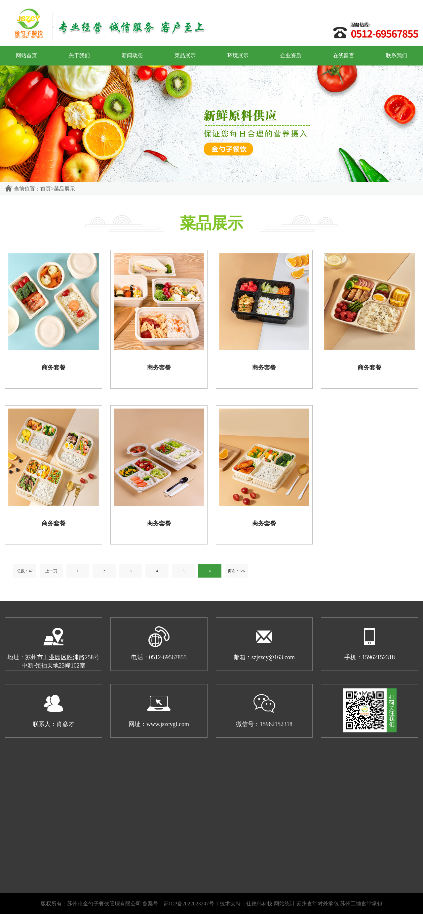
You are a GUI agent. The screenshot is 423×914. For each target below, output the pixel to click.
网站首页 (26, 55)
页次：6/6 (236, 571)
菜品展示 (185, 55)
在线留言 (343, 55)
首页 (45, 189)
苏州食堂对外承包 (317, 903)
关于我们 (79, 55)
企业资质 (290, 55)
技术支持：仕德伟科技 (246, 903)
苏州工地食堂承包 (361, 903)
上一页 (51, 571)
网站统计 (284, 903)
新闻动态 (132, 55)
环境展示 (238, 55)
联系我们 (396, 55)
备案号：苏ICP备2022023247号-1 (180, 903)
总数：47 (25, 571)
